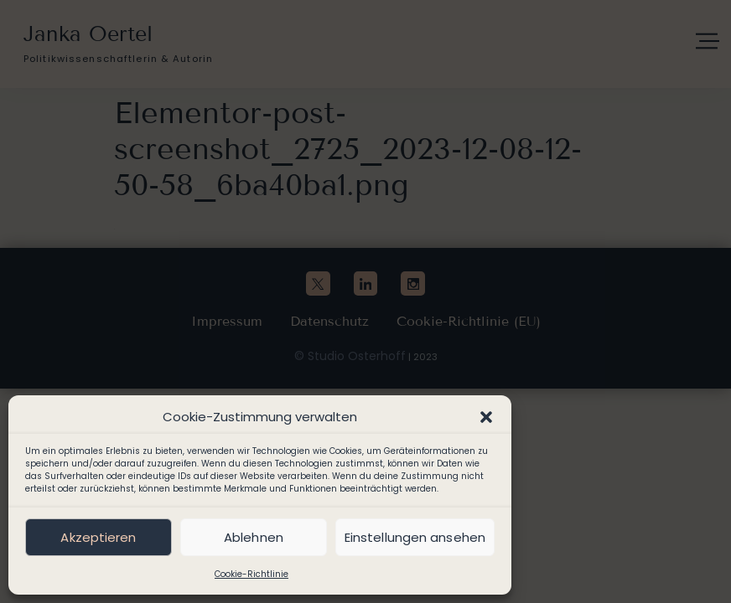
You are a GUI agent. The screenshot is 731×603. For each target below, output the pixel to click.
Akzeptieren (98, 537)
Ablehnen (253, 537)
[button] (486, 417)
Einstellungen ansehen (415, 537)
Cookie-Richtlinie (251, 574)
